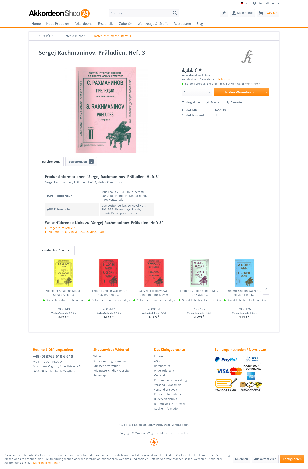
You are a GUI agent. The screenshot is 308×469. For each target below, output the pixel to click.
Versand (159, 375)
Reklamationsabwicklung (170, 380)
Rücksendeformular (106, 366)
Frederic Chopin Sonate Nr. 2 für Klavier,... (199, 293)
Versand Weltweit (165, 389)
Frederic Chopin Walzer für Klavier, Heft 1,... (244, 293)
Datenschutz (162, 366)
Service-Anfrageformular (109, 361)
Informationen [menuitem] (264, 3)
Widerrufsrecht (164, 370)
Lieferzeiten (224, 79)
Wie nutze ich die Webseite (111, 370)
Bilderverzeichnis (165, 399)
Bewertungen (81, 161)
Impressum (161, 356)
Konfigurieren (292, 459)
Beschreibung (51, 161)
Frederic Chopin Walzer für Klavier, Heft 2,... (109, 293)
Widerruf (99, 356)
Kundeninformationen (169, 394)
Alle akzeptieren (265, 459)
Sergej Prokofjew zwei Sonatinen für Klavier (153, 293)
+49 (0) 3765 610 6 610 (53, 356)
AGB (157, 361)
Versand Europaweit (167, 385)
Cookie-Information (166, 408)
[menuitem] (144, 13)
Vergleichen (191, 102)
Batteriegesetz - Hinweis (170, 404)
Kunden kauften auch (56, 250)
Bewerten (235, 102)
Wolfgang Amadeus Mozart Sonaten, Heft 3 (63, 293)
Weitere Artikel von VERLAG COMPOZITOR (74, 232)
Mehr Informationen (46, 463)
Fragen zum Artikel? (60, 228)
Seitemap (99, 375)
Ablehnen (241, 459)
